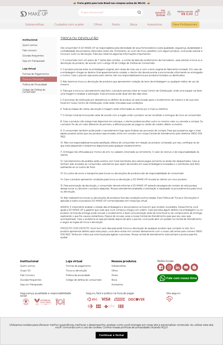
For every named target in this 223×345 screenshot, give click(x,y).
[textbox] (110, 12)
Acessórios (154, 24)
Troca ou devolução (76, 270)
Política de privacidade (78, 275)
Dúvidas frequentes (30, 279)
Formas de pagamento (78, 266)
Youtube (186, 267)
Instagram (169, 267)
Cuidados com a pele (69, 24)
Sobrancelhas (34, 24)
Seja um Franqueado (31, 284)
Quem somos (27, 266)
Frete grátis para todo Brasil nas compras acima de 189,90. (111, 3)
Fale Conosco (27, 275)
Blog (194, 267)
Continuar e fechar (111, 335)
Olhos (98, 24)
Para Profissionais (185, 24)
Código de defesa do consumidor (84, 279)
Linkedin (177, 267)
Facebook (161, 267)
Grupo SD (25, 270)
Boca (133, 24)
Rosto (116, 24)
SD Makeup (34, 13)
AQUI (164, 327)
